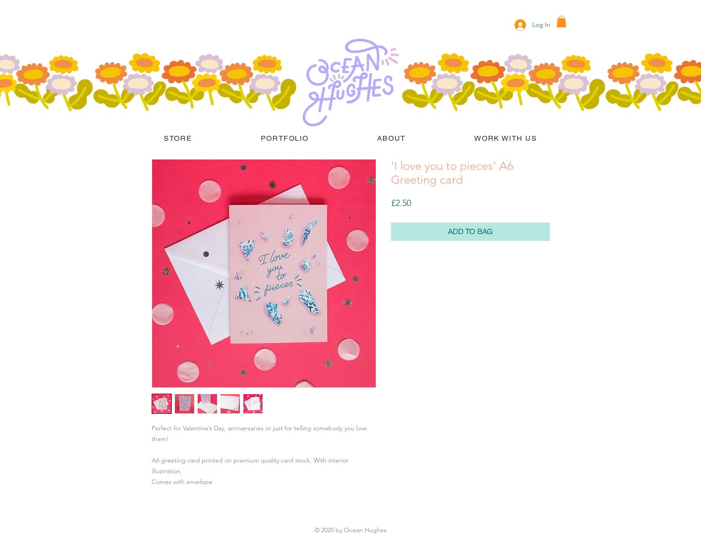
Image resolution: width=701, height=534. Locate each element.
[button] (561, 21)
